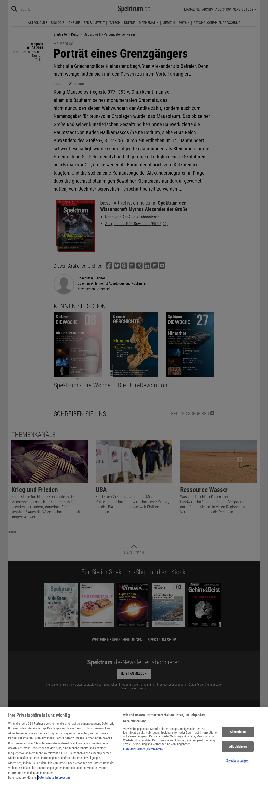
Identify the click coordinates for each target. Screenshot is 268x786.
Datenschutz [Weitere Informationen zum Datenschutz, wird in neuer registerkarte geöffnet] (46, 782)
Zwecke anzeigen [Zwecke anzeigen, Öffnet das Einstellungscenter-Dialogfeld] (237, 765)
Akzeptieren (237, 736)
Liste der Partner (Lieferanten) (143, 753)
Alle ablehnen (238, 751)
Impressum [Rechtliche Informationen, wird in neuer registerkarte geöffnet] (62, 782)
